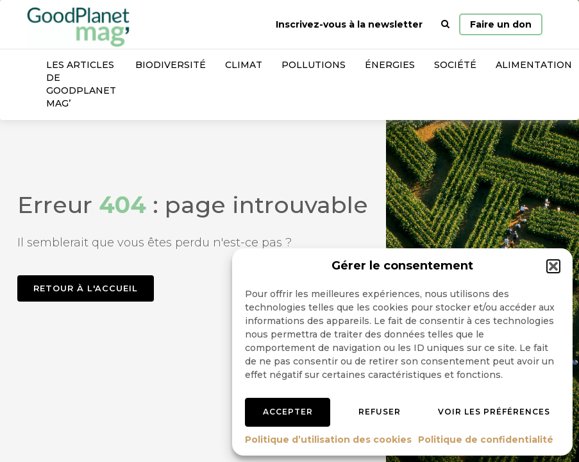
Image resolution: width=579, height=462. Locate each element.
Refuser (379, 411)
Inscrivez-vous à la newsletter (349, 24)
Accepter (288, 411)
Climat (243, 65)
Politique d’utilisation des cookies (328, 439)
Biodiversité (170, 65)
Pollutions (313, 65)
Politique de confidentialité (485, 439)
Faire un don (501, 24)
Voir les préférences (494, 411)
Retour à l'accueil (85, 288)
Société (455, 65)
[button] (553, 266)
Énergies (390, 65)
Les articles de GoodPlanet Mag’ (81, 84)
